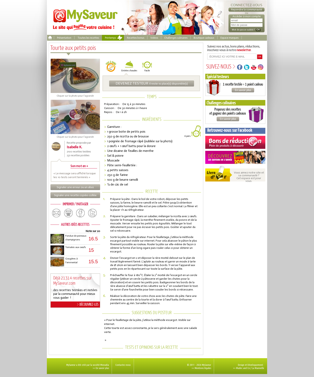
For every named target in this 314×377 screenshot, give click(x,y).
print (68, 213)
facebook (80, 213)
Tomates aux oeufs (75, 247)
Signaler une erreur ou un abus (75, 187)
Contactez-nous (123, 364)
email (56, 213)
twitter (92, 213)
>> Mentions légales (201, 368)
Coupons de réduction (235, 142)
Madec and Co (243, 368)
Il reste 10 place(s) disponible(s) (152, 83)
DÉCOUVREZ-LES (88, 304)
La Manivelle (258, 368)
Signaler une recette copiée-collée (75, 195)
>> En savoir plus (101, 368)
